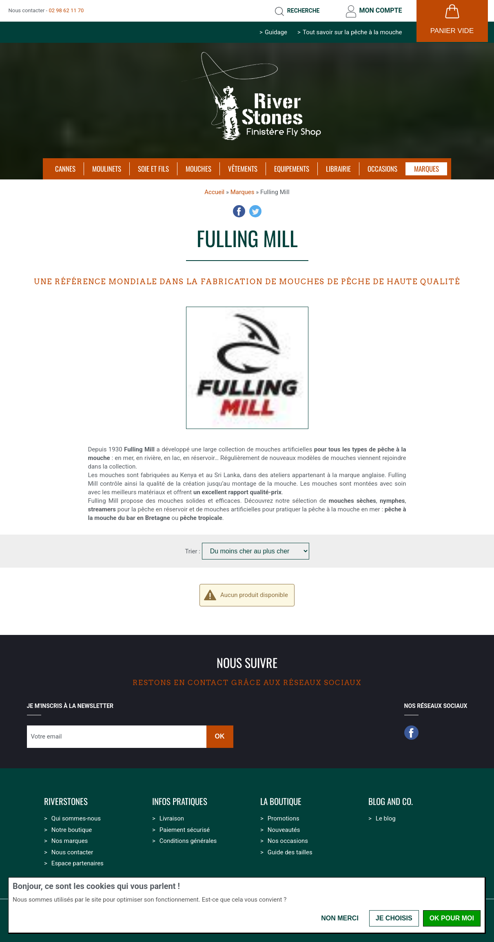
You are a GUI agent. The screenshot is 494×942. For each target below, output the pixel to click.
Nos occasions (288, 841)
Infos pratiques (179, 801)
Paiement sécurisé (184, 830)
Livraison (171, 818)
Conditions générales (188, 841)
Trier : (193, 551)
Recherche (303, 10)
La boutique (280, 801)
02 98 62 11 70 (66, 10)
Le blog (386, 818)
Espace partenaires (77, 863)
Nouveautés (284, 830)
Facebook (239, 211)
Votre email (46, 736)
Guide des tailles (290, 852)
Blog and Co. (390, 801)
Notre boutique (71, 830)
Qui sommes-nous (76, 818)
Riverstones (66, 801)
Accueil (214, 192)
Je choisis (394, 918)
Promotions (283, 818)
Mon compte (380, 10)
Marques (242, 192)
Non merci (340, 918)
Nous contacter (72, 852)
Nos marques (69, 841)
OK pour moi (452, 918)
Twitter (255, 211)
